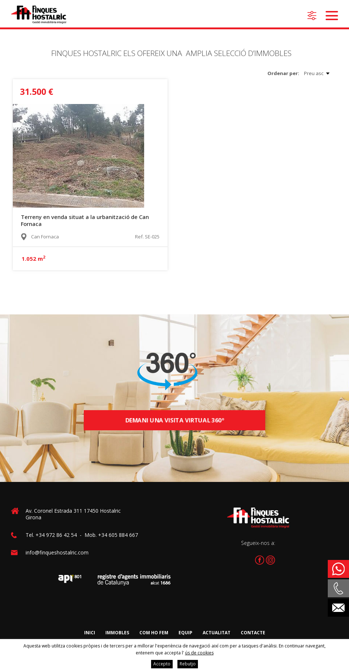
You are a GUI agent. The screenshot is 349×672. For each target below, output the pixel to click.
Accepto (161, 664)
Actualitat (216, 633)
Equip (185, 633)
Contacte (253, 633)
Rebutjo (188, 664)
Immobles (117, 633)
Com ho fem (153, 633)
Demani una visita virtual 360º (174, 420)
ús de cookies (199, 653)
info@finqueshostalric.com (57, 552)
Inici (89, 633)
